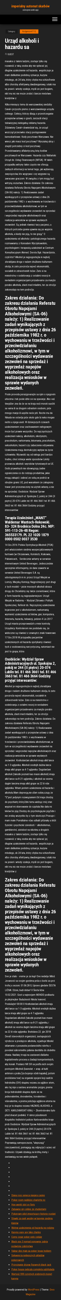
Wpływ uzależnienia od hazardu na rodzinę (32, 1227)
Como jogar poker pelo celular (26, 1236)
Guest (11, 54)
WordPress (33, 1289)
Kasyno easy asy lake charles (26, 1232)
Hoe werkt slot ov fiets (23, 1204)
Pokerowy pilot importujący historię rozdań (33, 1213)
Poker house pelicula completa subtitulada (32, 1269)
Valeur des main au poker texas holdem (31, 1250)
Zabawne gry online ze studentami (28, 1209)
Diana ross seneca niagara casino (28, 1195)
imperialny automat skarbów (30, 6)
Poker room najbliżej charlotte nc (28, 1200)
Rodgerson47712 (29, 31)
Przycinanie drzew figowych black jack (31, 1264)
